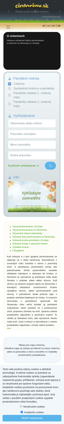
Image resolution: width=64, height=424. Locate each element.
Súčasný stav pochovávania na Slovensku (33, 236)
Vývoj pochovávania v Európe (27, 226)
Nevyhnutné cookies (34, 406)
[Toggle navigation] (8, 27)
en (53, 25)
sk (43, 25)
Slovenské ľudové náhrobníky (27, 233)
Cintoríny (16, 83)
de (59, 25)
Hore (9, 328)
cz (48, 25)
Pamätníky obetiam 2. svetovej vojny (29, 103)
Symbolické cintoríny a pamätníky (31, 88)
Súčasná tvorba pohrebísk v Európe (30, 240)
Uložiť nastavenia (32, 418)
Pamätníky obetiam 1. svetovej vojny (29, 95)
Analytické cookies (34, 412)
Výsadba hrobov (20, 247)
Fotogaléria (18, 250)
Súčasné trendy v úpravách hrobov (30, 243)
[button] (11, 196)
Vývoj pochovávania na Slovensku (29, 230)
